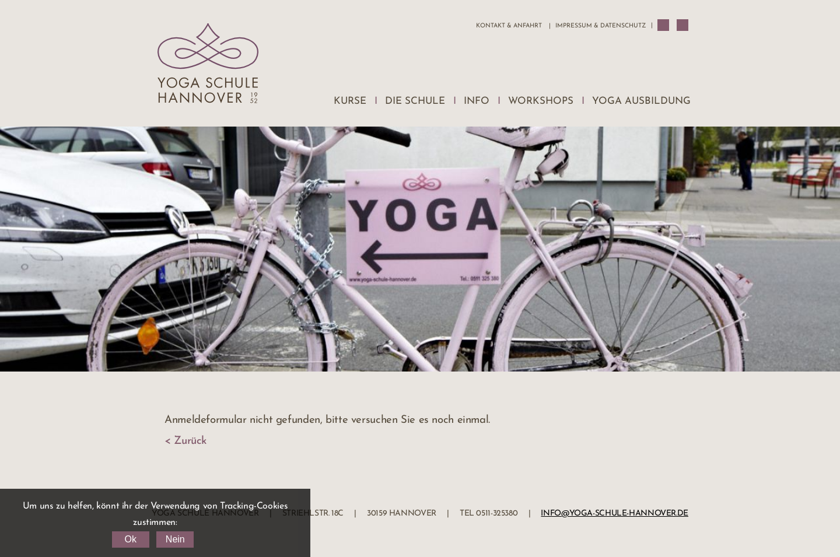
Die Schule (415, 101)
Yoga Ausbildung (641, 101)
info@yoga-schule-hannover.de (614, 513)
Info (476, 101)
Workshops (540, 101)
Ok (130, 539)
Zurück (190, 441)
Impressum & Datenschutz (600, 26)
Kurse (350, 101)
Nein (175, 539)
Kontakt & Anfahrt (509, 26)
